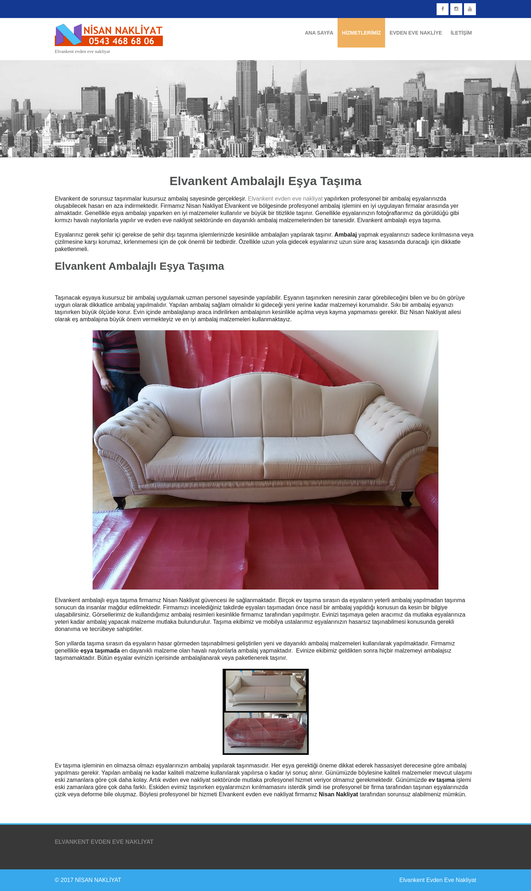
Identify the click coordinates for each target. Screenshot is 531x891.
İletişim (461, 33)
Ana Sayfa (319, 33)
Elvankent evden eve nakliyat (285, 199)
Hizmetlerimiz (361, 33)
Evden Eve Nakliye (415, 33)
